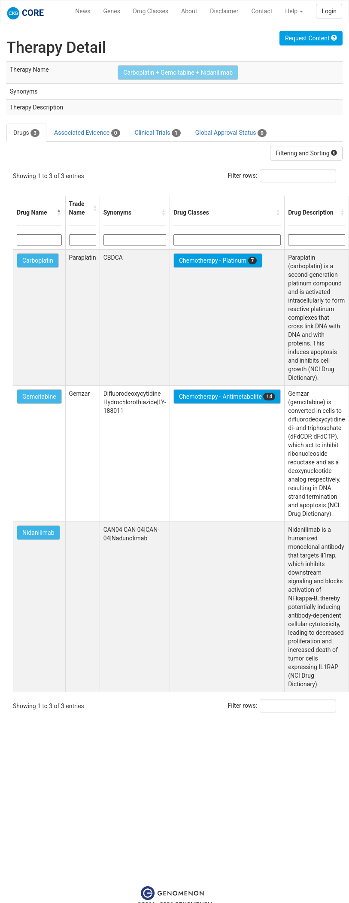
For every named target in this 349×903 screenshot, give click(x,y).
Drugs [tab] (26, 133)
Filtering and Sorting (306, 153)
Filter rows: (243, 175)
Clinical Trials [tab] (158, 133)
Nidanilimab (38, 532)
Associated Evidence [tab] (87, 133)
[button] (59, 212)
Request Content (311, 38)
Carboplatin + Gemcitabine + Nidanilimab (178, 72)
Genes (111, 11)
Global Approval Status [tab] (231, 133)
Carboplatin (37, 260)
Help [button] (294, 11)
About (189, 11)
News (82, 11)
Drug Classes (150, 11)
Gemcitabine (39, 396)
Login (329, 11)
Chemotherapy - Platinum (218, 260)
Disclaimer (224, 11)
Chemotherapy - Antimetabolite (227, 396)
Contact (261, 11)
